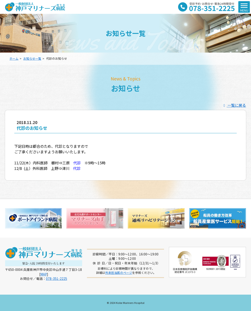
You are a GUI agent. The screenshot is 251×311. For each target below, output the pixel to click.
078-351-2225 (56, 278)
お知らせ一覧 (32, 58)
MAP (43, 274)
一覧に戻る (234, 105)
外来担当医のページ (118, 272)
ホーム (13, 58)
